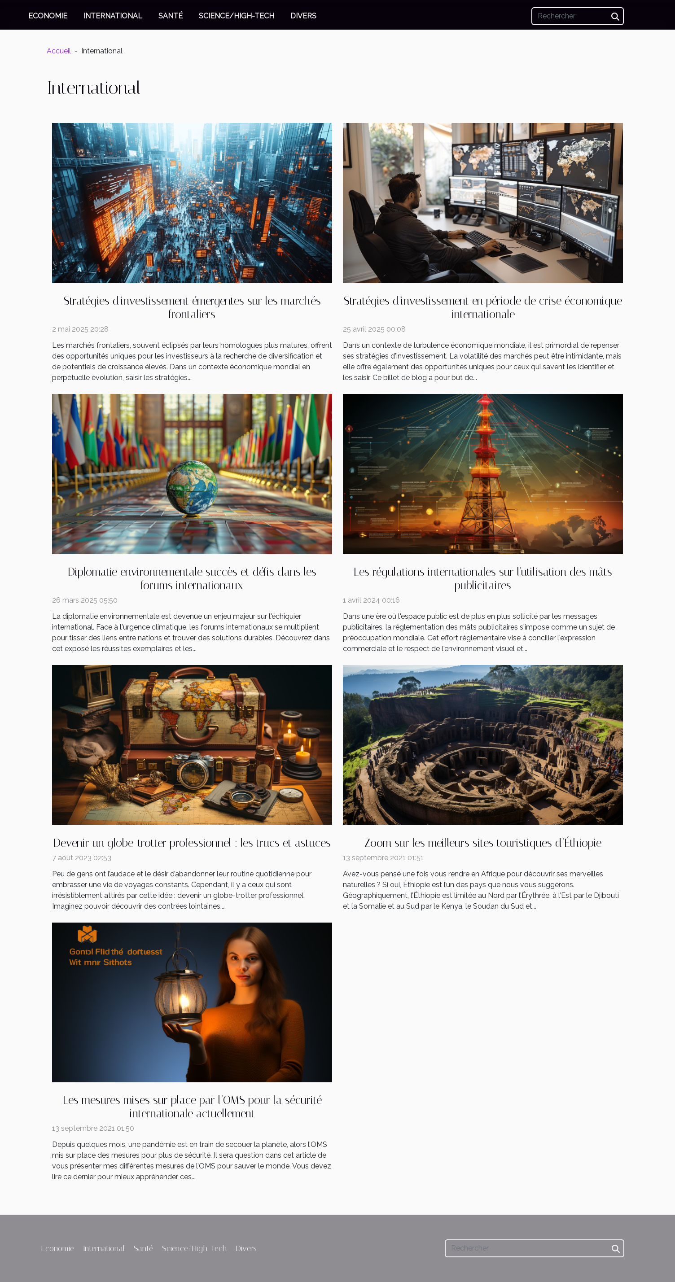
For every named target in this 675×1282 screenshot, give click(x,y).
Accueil (59, 51)
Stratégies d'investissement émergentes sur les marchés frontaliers (192, 307)
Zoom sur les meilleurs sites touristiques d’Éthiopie (482, 842)
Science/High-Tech (236, 16)
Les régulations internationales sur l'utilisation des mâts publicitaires (483, 578)
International (112, 16)
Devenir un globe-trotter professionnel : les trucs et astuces (192, 842)
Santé (170, 16)
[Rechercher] (577, 16)
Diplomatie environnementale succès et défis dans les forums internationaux (192, 578)
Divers (303, 16)
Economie (47, 16)
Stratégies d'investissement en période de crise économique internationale (483, 307)
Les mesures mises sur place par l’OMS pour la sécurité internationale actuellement (192, 1107)
